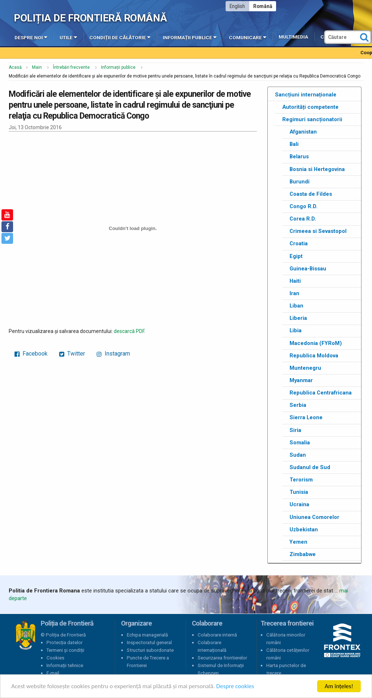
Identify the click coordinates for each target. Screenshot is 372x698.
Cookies (55, 658)
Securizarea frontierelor (222, 658)
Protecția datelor (64, 642)
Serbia (298, 405)
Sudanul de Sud (310, 467)
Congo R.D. (304, 206)
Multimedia (293, 37)
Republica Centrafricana (321, 392)
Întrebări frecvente (71, 67)
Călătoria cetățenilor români (287, 654)
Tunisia (299, 492)
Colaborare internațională (212, 646)
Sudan (298, 455)
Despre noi (31, 37)
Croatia (299, 243)
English (237, 6)
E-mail (52, 673)
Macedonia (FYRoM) (316, 343)
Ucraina (299, 504)
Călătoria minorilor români (285, 638)
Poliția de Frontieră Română (90, 18)
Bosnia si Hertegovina (317, 169)
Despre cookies (235, 686)
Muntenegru (305, 368)
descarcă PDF (129, 331)
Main (37, 67)
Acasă (15, 67)
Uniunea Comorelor (314, 517)
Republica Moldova (314, 355)
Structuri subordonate (150, 650)
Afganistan (303, 131)
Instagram (113, 353)
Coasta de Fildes (311, 194)
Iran (294, 293)
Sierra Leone (306, 417)
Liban (296, 305)
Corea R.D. (303, 218)
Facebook (31, 353)
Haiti (295, 281)
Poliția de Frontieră (25, 635)
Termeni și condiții (65, 650)
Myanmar (301, 380)
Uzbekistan (304, 529)
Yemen (298, 542)
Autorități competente (310, 107)
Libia (296, 330)
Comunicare (247, 37)
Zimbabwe (303, 554)
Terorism (301, 479)
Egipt (296, 256)
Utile (68, 37)
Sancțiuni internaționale (305, 94)
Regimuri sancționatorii (312, 119)
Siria (295, 430)
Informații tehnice (64, 665)
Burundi (300, 181)
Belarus (299, 156)
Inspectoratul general (149, 642)
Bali (294, 144)
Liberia (298, 318)
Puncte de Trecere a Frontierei (148, 661)
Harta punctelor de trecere (286, 669)
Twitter (72, 353)
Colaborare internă (217, 635)
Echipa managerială (147, 635)
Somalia (300, 442)
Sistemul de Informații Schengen (221, 669)
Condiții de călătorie (119, 37)
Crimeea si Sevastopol (318, 231)
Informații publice (190, 37)
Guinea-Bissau (308, 268)
